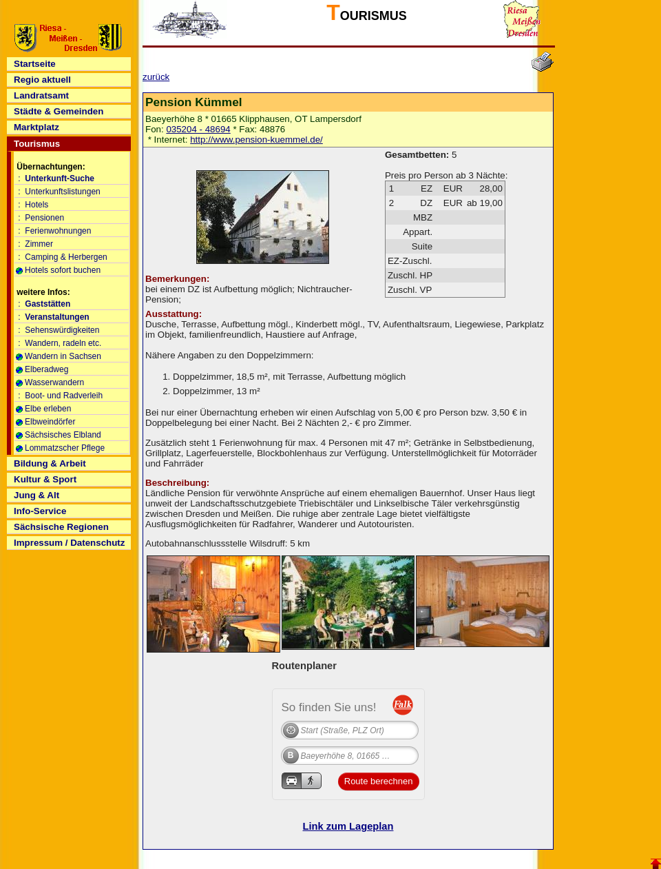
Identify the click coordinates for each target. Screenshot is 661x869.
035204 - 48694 (198, 129)
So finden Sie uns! (329, 707)
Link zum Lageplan (348, 826)
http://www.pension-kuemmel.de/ (256, 139)
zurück (156, 77)
